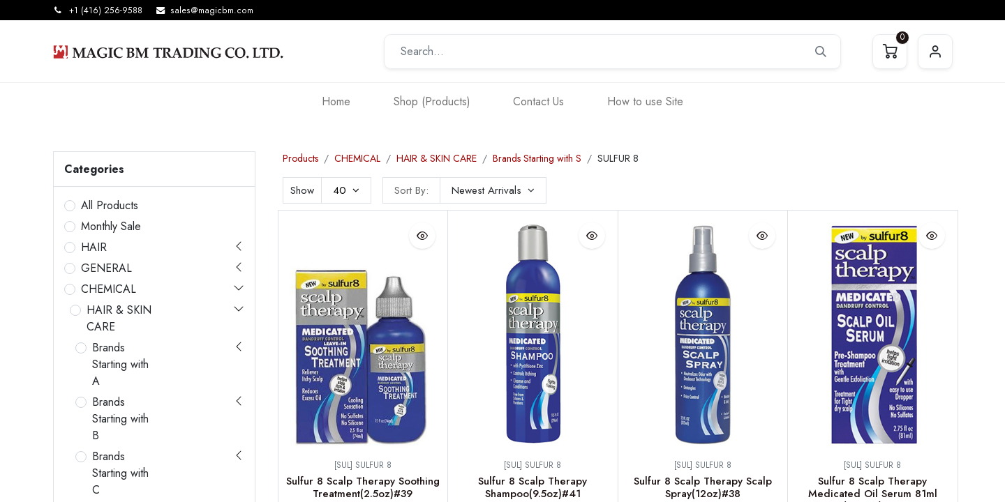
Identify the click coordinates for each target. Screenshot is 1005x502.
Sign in (935, 51)
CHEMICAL (108, 289)
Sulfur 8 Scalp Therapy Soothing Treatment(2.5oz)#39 (363, 487)
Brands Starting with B (120, 418)
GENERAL (106, 268)
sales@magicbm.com (211, 10)
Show (302, 190)
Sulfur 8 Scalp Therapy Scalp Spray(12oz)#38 (703, 487)
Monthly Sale (111, 226)
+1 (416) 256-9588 (105, 10)
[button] (493, 190)
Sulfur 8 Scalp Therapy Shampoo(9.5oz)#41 (532, 487)
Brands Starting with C (120, 473)
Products (300, 158)
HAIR (94, 247)
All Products (109, 205)
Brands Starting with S (537, 158)
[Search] (820, 51)
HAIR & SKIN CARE (119, 318)
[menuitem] (336, 101)
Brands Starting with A (120, 364)
